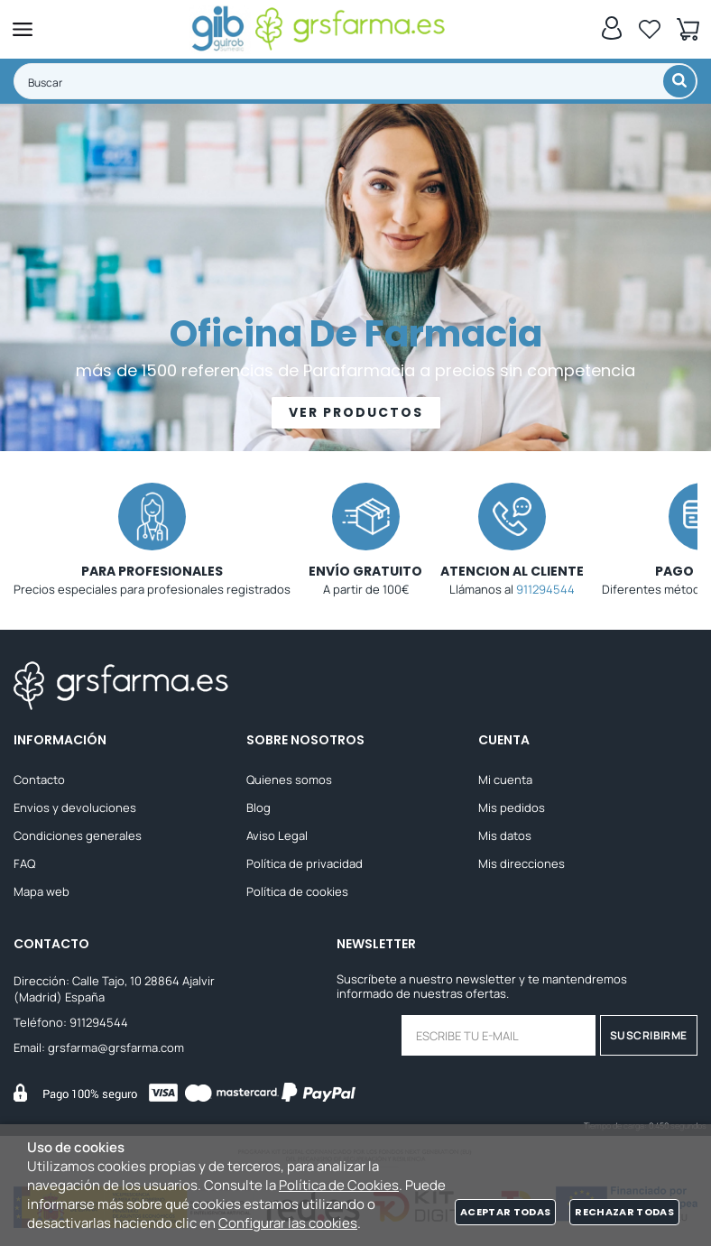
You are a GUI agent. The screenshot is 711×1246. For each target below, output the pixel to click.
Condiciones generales (78, 835)
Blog (258, 807)
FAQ (24, 863)
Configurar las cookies (287, 1223)
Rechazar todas (624, 1211)
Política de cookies (297, 891)
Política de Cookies (339, 1185)
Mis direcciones (521, 863)
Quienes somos (289, 779)
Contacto (39, 779)
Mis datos (504, 835)
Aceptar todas (505, 1211)
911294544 (545, 589)
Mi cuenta (505, 779)
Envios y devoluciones (75, 807)
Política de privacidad (304, 863)
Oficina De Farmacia (356, 334)
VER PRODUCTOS (356, 412)
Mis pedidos (511, 807)
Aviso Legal (277, 835)
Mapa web (41, 891)
